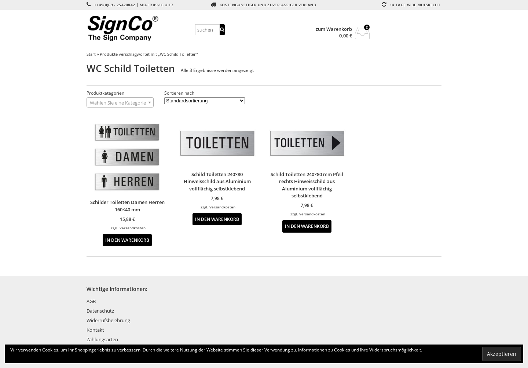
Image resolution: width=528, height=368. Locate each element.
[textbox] (120, 103)
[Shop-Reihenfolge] (204, 100)
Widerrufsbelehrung (108, 320)
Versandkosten (133, 227)
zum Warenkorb (334, 29)
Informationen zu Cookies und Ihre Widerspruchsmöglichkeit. (360, 350)
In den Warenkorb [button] (127, 240)
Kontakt (95, 330)
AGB (91, 301)
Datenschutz (100, 310)
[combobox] (120, 102)
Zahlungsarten (102, 339)
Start (91, 54)
